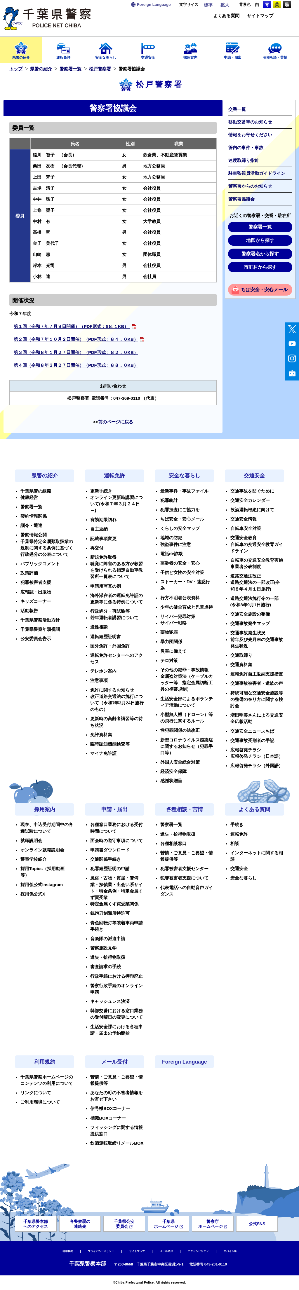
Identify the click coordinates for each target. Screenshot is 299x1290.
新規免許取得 (103, 557)
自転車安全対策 (245, 528)
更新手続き (101, 491)
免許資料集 (101, 734)
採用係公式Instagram (41, 884)
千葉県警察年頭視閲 (40, 629)
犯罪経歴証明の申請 (110, 868)
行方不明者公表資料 (180, 598)
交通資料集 (241, 664)
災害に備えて (173, 651)
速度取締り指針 (243, 160)
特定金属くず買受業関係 (114, 904)
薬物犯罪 (169, 632)
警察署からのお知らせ (250, 186)
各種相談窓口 (173, 843)
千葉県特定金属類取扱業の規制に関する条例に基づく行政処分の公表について (46, 548)
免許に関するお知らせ (112, 690)
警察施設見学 (103, 948)
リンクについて (35, 1092)
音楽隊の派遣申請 (107, 938)
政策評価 (29, 573)
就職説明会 (31, 840)
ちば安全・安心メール (264, 289)
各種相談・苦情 (275, 49)
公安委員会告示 (35, 638)
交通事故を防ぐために (252, 491)
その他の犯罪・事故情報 (184, 670)
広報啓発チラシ (245, 750)
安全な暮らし (106, 49)
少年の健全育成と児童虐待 (186, 607)
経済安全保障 (173, 771)
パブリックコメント (40, 563)
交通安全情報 (243, 519)
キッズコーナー (35, 601)
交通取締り (241, 655)
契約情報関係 (33, 516)
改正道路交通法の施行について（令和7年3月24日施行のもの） (117, 703)
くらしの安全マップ (180, 528)
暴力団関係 (171, 641)
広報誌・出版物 (35, 592)
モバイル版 (230, 1251)
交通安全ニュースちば (252, 731)
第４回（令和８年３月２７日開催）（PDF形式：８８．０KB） (76, 365)
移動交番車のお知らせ (250, 122)
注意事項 (99, 680)
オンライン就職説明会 (42, 850)
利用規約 (44, 1062)
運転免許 (63, 49)
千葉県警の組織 (35, 491)
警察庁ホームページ (212, 1224)
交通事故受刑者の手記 (252, 740)
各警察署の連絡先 (80, 1224)
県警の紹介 (21, 49)
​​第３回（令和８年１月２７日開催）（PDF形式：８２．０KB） (76, 352)
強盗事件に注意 (175, 544)
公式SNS (257, 1223)
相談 (234, 843)
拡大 (224, 5)
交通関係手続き (105, 859)
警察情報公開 (33, 535)
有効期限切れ (103, 519)
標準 (208, 5)
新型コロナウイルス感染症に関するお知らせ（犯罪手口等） (186, 746)
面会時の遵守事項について (116, 840)
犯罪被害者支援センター (184, 868)
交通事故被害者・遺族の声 (256, 683)
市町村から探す (260, 267)
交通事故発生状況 (247, 633)
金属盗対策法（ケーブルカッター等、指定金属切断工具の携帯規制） (186, 683)
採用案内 (190, 49)
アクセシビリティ (198, 1251)
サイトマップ (260, 16)
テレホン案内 (103, 671)
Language (154, 4)
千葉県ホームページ (168, 1224)
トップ (15, 69)
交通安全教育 (243, 537)
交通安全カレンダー (250, 500)
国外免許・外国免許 (110, 646)
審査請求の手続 (105, 966)
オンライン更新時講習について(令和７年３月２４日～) (116, 504)
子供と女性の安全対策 (182, 572)
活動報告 (29, 610)
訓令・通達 (31, 525)
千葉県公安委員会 (124, 1224)
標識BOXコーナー (108, 1118)
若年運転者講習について (114, 617)
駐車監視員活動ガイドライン (256, 173)
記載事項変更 (103, 538)
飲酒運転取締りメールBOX (116, 1143)
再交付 (96, 548)
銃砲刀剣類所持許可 (110, 913)
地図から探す (260, 240)
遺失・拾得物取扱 (107, 957)
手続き (237, 824)
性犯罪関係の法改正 (180, 730)
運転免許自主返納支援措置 (256, 674)
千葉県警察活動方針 (40, 620)
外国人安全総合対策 (180, 762)
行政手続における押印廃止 (116, 976)
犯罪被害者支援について (184, 878)
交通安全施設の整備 (250, 614)
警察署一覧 (70, 69)
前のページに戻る (115, 422)
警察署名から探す (260, 253)
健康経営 (29, 497)
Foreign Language (184, 1062)
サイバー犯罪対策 (177, 616)
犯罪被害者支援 (35, 582)
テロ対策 (169, 660)
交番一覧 (237, 109)
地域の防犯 (171, 537)
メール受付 (114, 1062)
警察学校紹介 (33, 859)
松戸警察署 (100, 69)
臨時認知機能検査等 (110, 744)
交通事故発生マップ (250, 623)
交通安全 (148, 49)
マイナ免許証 (103, 753)
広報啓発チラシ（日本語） (256, 756)
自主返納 (99, 529)
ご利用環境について (40, 1102)
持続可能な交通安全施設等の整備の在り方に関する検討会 (256, 699)
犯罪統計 (169, 500)
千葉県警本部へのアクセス (35, 1224)
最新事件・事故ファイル (184, 491)
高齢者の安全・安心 (180, 563)
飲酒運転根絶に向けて (252, 509)
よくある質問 (226, 16)
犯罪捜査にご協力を (180, 509)
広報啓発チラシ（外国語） (256, 765)
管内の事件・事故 (245, 147)
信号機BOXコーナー (110, 1108)
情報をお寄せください (250, 134)
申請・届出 (232, 49)
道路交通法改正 (245, 576)
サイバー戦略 (173, 623)
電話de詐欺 (171, 553)
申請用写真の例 (105, 586)
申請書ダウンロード (110, 850)
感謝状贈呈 (171, 780)
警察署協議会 (241, 199)
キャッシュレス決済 (110, 1001)
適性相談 (99, 627)
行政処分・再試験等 (110, 611)
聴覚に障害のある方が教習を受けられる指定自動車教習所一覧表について (116, 570)
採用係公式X (32, 894)
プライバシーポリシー (101, 1251)
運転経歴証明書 (105, 636)
